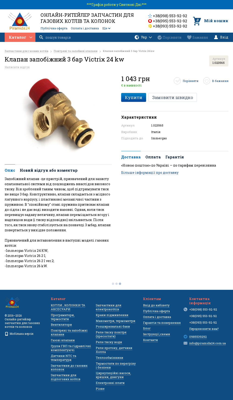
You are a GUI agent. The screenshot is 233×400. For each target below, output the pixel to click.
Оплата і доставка (85, 28)
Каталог (20, 37)
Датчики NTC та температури (63, 358)
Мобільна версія (19, 333)
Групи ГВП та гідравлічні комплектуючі (71, 348)
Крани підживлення (112, 315)
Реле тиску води (109, 342)
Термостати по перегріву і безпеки (116, 365)
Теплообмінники (109, 358)
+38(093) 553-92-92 (170, 26)
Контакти (150, 340)
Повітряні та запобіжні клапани (69, 332)
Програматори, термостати (63, 317)
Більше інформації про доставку (149, 172)
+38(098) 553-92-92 (170, 15)
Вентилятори (61, 324)
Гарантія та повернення (162, 323)
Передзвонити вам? (204, 329)
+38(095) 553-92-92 (170, 20)
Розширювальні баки (113, 326)
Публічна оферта (54, 28)
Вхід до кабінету (156, 305)
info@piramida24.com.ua (207, 343)
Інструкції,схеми (156, 334)
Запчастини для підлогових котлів (65, 377)
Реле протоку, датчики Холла (114, 350)
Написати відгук (17, 67)
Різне (100, 388)
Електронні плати (110, 383)
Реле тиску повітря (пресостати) (111, 334)
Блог (147, 328)
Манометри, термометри (115, 321)
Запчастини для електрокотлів (108, 307)
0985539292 (198, 337)
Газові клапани (63, 340)
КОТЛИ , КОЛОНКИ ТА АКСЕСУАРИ (68, 307)
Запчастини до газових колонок (69, 367)
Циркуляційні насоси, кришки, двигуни (113, 375)
